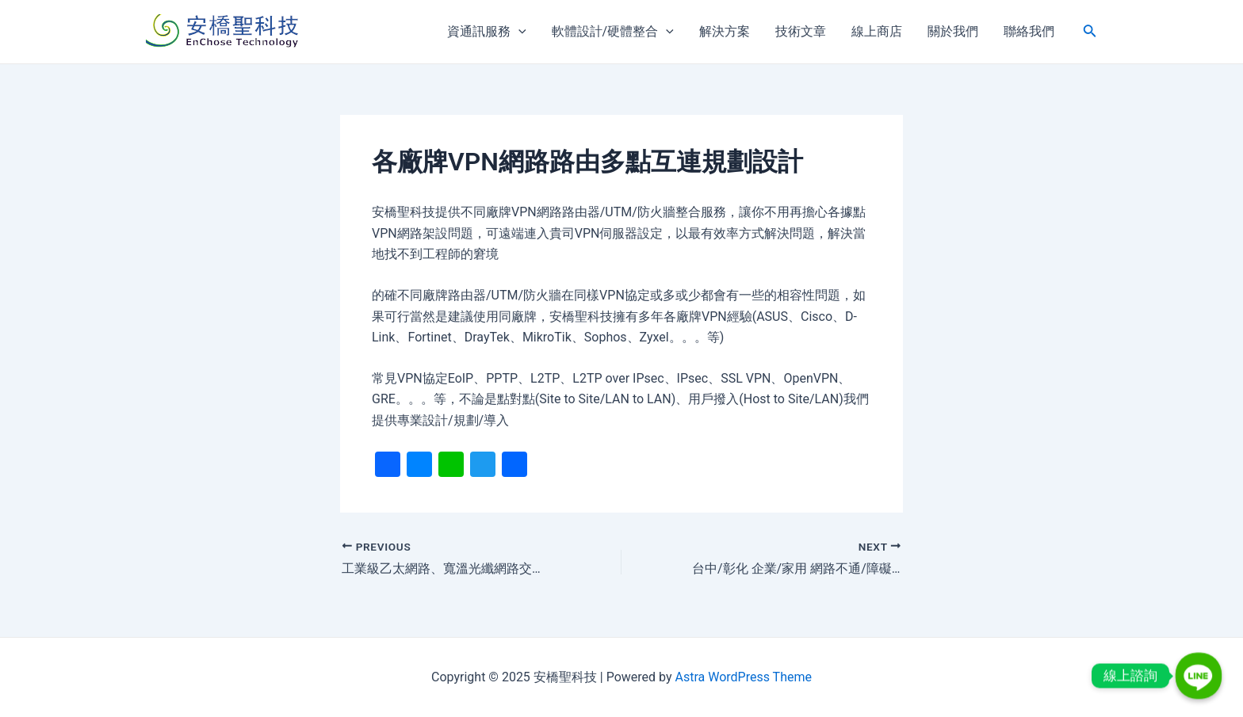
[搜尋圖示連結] (1090, 32)
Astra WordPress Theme (743, 677)
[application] (518, 31)
